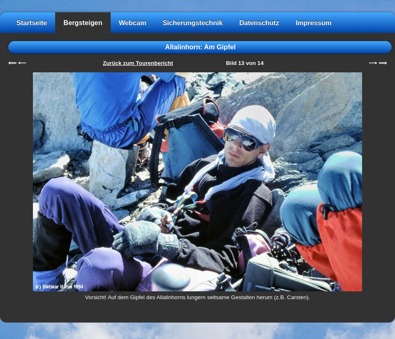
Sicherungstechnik (193, 22)
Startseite (31, 22)
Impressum (313, 22)
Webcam (132, 22)
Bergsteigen (82, 22)
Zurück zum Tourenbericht (138, 63)
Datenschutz (259, 22)
